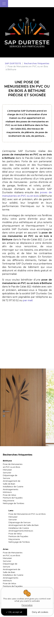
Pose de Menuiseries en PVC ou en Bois (27, 514)
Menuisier (7, 470)
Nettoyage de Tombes (13, 503)
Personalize (27, 605)
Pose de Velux (9, 495)
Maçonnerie (8, 500)
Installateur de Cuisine (13, 486)
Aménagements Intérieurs (20, 531)
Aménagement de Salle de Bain (23, 525)
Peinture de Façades (12, 498)
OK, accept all (14, 612)
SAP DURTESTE (13, 63)
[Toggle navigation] (4, 3)
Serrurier (7, 472)
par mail (28, 300)
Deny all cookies (40, 612)
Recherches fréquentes (36, 63)
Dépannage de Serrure (19, 522)
